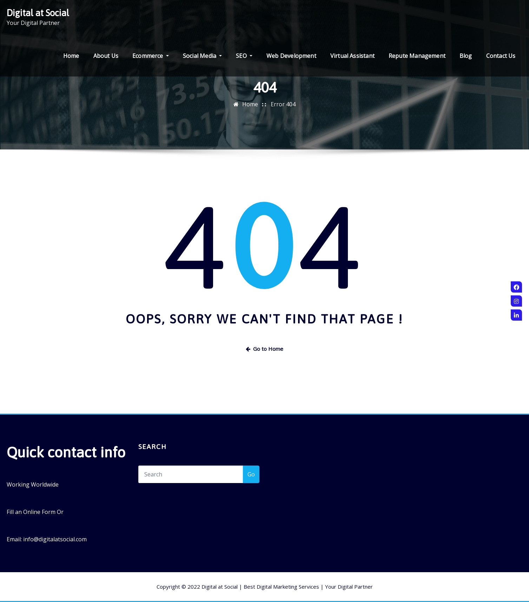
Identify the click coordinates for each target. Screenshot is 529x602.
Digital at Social (38, 13)
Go (251, 474)
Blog (465, 56)
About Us (105, 56)
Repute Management (417, 56)
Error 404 (283, 104)
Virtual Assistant (352, 56)
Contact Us (501, 56)
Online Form (39, 512)
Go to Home (264, 348)
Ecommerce (150, 56)
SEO (244, 56)
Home (71, 56)
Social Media (202, 56)
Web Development (291, 56)
